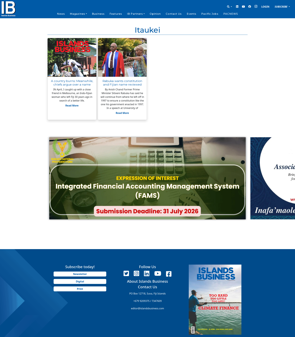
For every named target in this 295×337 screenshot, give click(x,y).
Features (116, 13)
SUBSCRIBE (281, 6)
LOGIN (265, 6)
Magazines (77, 13)
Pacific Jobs (209, 13)
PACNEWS (230, 13)
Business (98, 13)
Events (191, 13)
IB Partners (135, 13)
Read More (71, 105)
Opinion (155, 13)
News (61, 13)
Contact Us (174, 13)
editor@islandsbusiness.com (147, 308)
